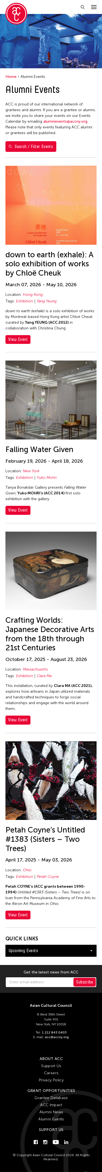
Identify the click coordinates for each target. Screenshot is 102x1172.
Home (11, 76)
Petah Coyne (48, 876)
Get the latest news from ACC (51, 972)
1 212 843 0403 (54, 1032)
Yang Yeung (47, 301)
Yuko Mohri (47, 477)
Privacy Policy (51, 1080)
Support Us (51, 1066)
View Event (18, 339)
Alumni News (51, 1112)
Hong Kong (33, 294)
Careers (51, 1073)
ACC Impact (51, 1105)
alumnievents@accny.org (65, 121)
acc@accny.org (57, 1037)
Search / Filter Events (31, 146)
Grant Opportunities (51, 1090)
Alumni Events (51, 1119)
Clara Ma (44, 676)
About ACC (51, 1058)
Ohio (27, 870)
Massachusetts (35, 669)
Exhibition (24, 301)
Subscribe (84, 982)
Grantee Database (51, 1098)
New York (31, 471)
